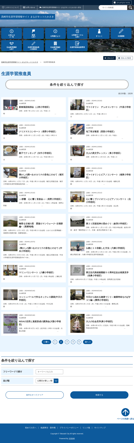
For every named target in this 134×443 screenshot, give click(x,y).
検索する (99, 395)
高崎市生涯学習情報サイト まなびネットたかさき (19, 62)
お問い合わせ (30, 7)
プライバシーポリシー (69, 428)
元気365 (72, 438)
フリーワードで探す (12, 371)
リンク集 (86, 428)
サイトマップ (100, 428)
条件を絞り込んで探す (67, 84)
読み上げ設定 (126, 58)
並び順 (6, 381)
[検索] (130, 7)
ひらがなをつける (123, 2)
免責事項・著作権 (48, 428)
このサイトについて (12, 7)
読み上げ (110, 58)
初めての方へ (30, 428)
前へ (47, 342)
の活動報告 (33, 48)
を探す (33, 36)
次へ (87, 342)
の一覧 (12, 36)
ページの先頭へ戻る (125, 419)
